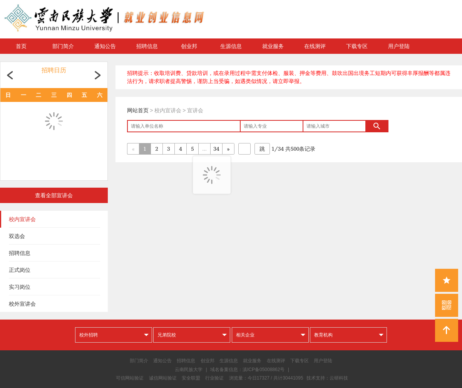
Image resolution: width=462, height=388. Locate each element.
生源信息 (231, 46)
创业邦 (189, 46)
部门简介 (63, 46)
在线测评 (315, 46)
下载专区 (357, 46)
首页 (21, 46)
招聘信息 (147, 46)
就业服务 (273, 46)
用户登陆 (399, 46)
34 (216, 148)
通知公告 (105, 46)
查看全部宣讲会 (54, 195)
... (204, 148)
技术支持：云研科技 (327, 378)
